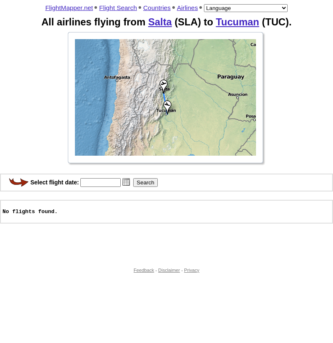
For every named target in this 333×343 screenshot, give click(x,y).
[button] (126, 182)
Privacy (191, 273)
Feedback (144, 273)
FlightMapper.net (69, 7)
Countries (157, 7)
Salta (160, 21)
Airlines (187, 7)
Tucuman (237, 21)
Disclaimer (169, 273)
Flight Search (118, 7)
